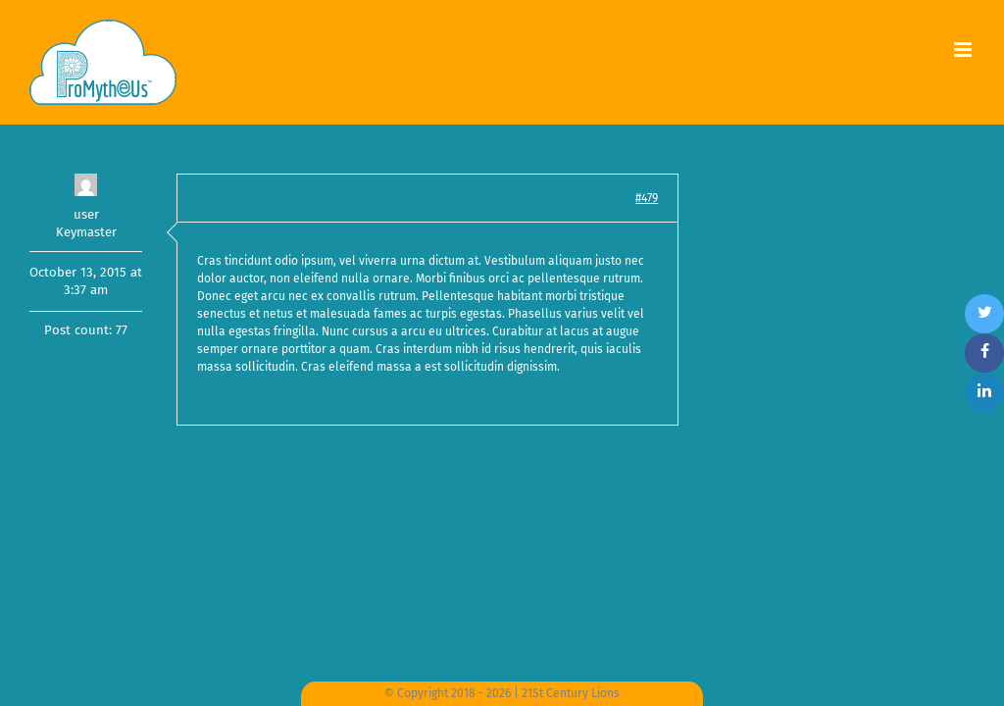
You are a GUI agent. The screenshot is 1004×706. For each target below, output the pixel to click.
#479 (646, 198)
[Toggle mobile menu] (964, 49)
